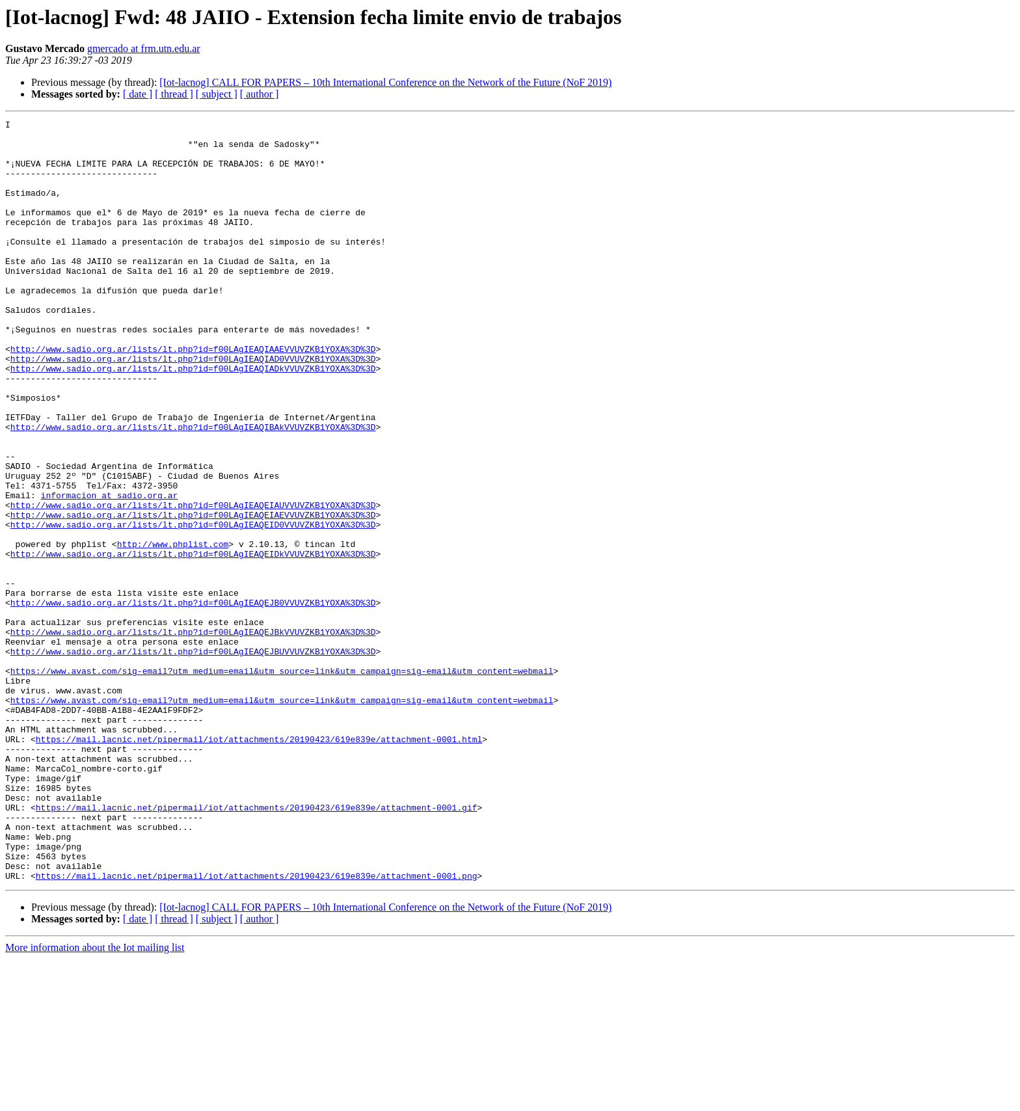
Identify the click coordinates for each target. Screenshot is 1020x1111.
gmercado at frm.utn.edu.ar (143, 48)
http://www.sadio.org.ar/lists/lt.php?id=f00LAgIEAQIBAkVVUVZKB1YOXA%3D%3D (193, 489)
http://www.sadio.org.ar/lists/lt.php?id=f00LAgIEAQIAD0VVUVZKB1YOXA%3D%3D (193, 407)
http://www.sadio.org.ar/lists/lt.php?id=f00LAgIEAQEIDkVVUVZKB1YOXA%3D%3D (193, 641)
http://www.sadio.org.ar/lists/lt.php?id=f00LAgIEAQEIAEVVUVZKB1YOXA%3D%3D (193, 594)
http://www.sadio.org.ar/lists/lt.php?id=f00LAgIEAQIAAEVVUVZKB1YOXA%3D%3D (193, 395)
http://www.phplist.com (173, 630)
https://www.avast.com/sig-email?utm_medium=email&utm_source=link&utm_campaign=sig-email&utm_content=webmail (282, 782)
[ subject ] (216, 94)
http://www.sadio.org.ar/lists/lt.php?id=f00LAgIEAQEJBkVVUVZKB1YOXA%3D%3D (193, 735)
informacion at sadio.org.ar (109, 571)
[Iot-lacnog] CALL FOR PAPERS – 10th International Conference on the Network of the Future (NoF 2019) (385, 82)
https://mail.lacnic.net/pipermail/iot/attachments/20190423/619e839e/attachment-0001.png (256, 1028)
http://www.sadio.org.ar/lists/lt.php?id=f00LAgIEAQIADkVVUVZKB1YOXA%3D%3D (193, 419)
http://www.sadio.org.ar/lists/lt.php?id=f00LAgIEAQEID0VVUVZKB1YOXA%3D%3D (193, 606)
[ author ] (259, 94)
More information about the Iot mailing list (95, 1099)
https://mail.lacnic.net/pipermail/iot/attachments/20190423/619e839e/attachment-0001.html (259, 864)
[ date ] (137, 94)
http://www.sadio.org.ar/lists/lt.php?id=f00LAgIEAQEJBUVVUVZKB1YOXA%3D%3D (193, 758)
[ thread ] (174, 94)
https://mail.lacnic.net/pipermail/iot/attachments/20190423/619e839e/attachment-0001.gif (256, 946)
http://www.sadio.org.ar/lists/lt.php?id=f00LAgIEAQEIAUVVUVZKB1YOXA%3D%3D (193, 583)
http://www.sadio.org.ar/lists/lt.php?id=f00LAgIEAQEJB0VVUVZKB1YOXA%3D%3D (193, 700)
